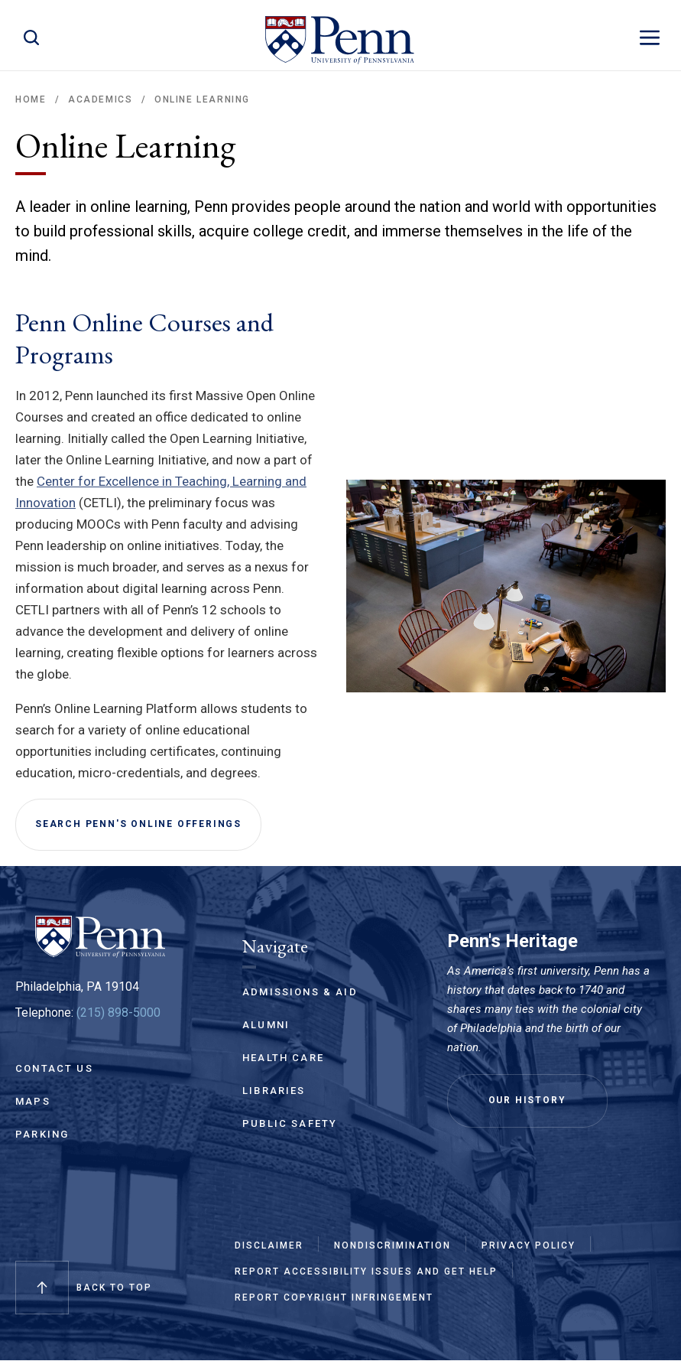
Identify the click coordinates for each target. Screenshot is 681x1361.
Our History (527, 1100)
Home (30, 99)
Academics (100, 99)
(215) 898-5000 (118, 1012)
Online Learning (202, 99)
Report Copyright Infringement (334, 1297)
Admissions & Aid (300, 992)
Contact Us (54, 1068)
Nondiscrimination (392, 1245)
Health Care (283, 1057)
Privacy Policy (529, 1245)
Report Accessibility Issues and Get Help (366, 1271)
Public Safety (289, 1123)
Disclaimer (269, 1245)
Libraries (274, 1090)
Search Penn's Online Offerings (138, 824)
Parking (42, 1134)
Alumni (266, 1025)
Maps (32, 1101)
